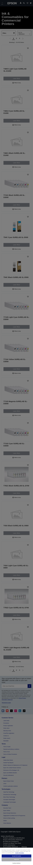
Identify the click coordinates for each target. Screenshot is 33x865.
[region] (16, 856)
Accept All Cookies (16, 856)
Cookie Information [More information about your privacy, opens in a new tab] (19, 852)
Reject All (16, 859)
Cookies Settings (16, 863)
